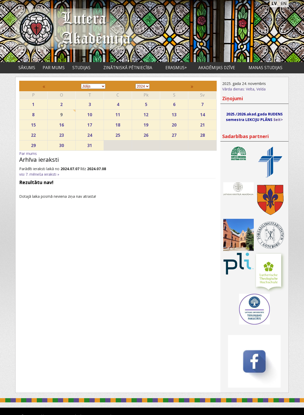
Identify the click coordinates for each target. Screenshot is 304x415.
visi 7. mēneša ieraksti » (39, 174)
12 (146, 113)
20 (174, 124)
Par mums (54, 67)
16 (61, 124)
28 (202, 134)
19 (146, 124)
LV (274, 3)
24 (89, 134)
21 (202, 124)
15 (33, 124)
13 (174, 113)
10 (89, 113)
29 (33, 144)
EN (284, 3)
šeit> (278, 119)
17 (89, 124)
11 (117, 113)
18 (117, 124)
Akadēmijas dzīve (216, 67)
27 (174, 134)
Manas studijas (265, 67)
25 (117, 134)
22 (33, 134)
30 (61, 144)
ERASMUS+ (176, 67)
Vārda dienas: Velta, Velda (244, 89)
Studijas (81, 67)
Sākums (26, 67)
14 (202, 113)
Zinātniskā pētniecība (127, 67)
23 (61, 134)
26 (146, 134)
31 (89, 144)
